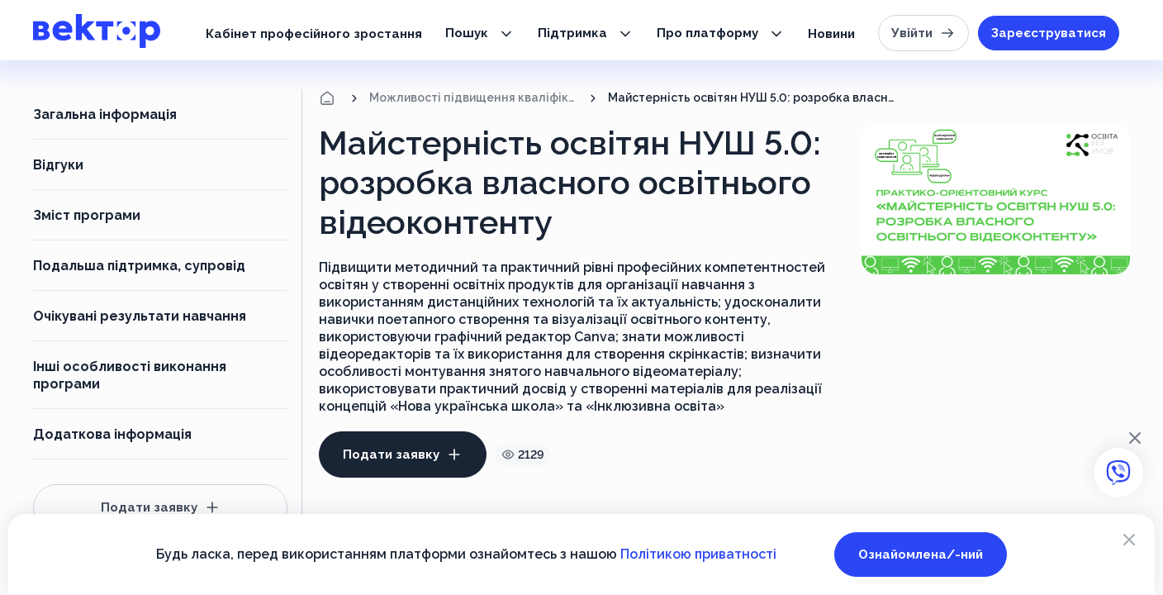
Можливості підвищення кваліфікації (473, 97)
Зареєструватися (1048, 33)
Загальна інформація (105, 114)
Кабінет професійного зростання (314, 33)
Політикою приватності (698, 554)
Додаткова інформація (112, 434)
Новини (831, 33)
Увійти (923, 33)
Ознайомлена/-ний (920, 554)
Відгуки (58, 165)
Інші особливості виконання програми (129, 375)
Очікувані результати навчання (139, 316)
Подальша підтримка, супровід (139, 266)
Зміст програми (86, 215)
